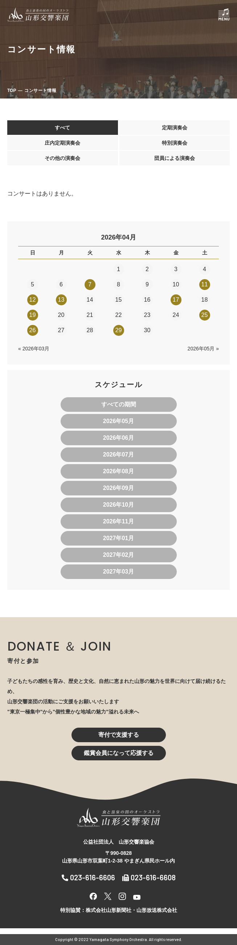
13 (61, 300)
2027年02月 (118, 555)
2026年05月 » (203, 348)
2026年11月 (118, 521)
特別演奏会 (174, 143)
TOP (11, 90)
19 (32, 315)
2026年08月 (118, 471)
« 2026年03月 (33, 348)
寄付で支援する (118, 735)
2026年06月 (118, 438)
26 (32, 330)
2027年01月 (118, 538)
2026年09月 (118, 488)
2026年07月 (118, 454)
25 (204, 315)
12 (32, 300)
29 (118, 330)
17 (176, 300)
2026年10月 (118, 505)
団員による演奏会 (174, 158)
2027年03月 (118, 571)
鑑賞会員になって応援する (119, 753)
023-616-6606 (88, 877)
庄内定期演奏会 (62, 143)
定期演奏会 (174, 127)
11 (204, 284)
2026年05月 (118, 421)
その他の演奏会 (62, 158)
